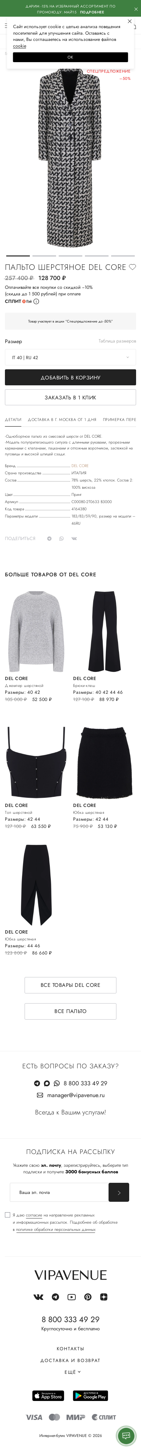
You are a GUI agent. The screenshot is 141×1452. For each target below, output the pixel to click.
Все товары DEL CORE (71, 985)
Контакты (71, 1348)
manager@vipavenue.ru (76, 1095)
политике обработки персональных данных (55, 1229)
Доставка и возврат (70, 1360)
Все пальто (70, 1011)
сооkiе (19, 46)
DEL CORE (80, 466)
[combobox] (70, 357)
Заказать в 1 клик (70, 397)
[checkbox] (61, 1222)
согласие (34, 1215)
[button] (18, 255)
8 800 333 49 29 (85, 1083)
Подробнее (92, 12)
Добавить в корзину (71, 377)
